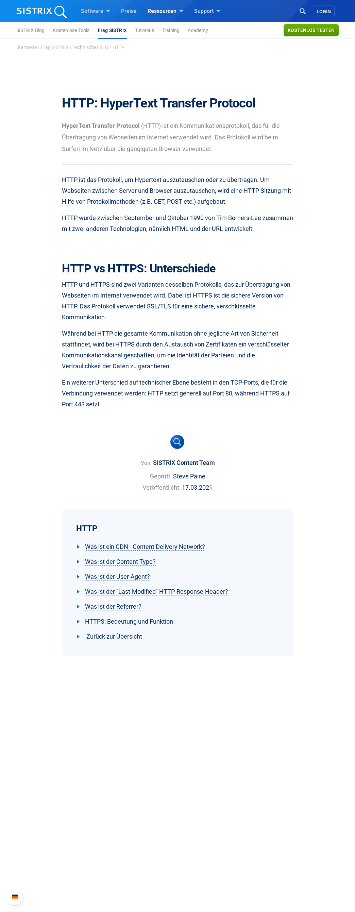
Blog (191, 838)
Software (95, 10)
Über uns (39, 806)
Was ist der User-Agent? (117, 576)
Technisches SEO (90, 47)
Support (207, 10)
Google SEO (121, 816)
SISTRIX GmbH (49, 792)
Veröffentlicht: (161, 487)
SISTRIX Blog (30, 30)
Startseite (26, 47)
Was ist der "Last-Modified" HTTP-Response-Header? (156, 591)
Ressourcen (165, 10)
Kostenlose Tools (71, 30)
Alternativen (200, 871)
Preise (129, 11)
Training (171, 30)
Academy (198, 30)
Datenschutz (44, 838)
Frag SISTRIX (112, 30)
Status (272, 849)
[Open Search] (302, 10)
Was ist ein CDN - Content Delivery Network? (145, 546)
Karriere (38, 816)
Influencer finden (127, 838)
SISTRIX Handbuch (287, 806)
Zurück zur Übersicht (113, 636)
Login (324, 11)
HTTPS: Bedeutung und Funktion (129, 621)
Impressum (42, 849)
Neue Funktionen (284, 816)
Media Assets (202, 882)
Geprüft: (161, 476)
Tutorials (144, 30)
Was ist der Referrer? (113, 606)
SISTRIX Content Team (184, 462)
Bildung (38, 827)
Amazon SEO (123, 827)
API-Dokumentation (287, 827)
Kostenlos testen (311, 30)
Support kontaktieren (289, 838)
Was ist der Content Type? (120, 561)
